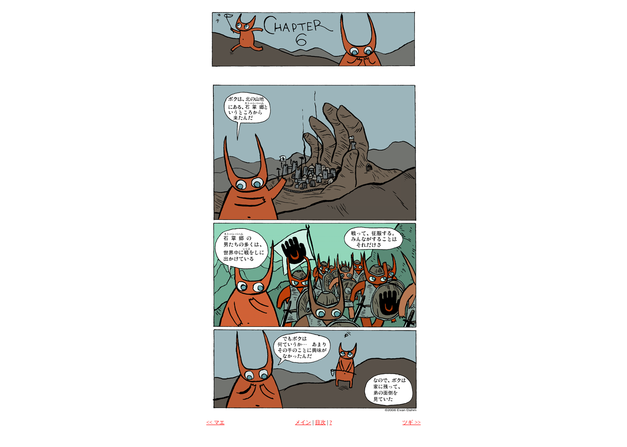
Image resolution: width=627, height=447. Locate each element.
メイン (303, 422)
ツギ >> (411, 422)
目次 (320, 422)
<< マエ (215, 422)
